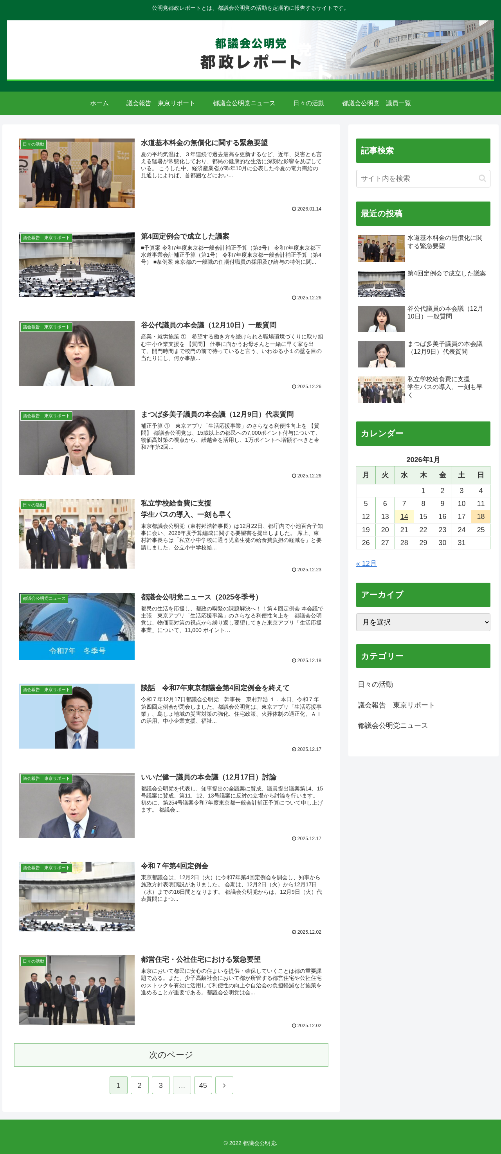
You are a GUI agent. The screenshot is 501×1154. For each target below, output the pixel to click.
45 (203, 1085)
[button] (482, 178)
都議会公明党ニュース (393, 725)
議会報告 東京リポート (396, 705)
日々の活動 (375, 684)
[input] (423, 178)
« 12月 (366, 563)
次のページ (171, 1054)
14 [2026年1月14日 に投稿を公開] (404, 516)
